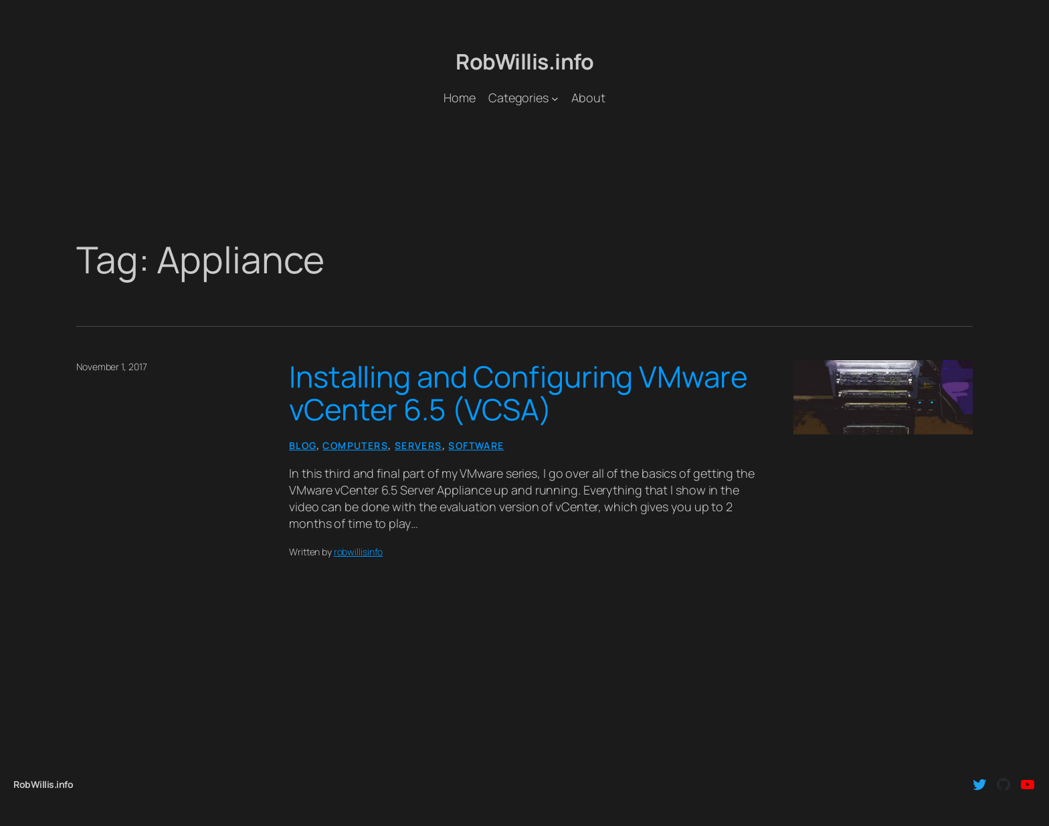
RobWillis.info (524, 61)
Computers (355, 445)
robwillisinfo (358, 551)
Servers (418, 445)
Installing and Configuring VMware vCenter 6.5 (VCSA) (518, 393)
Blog (302, 445)
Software (476, 445)
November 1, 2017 (111, 366)
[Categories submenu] (555, 98)
